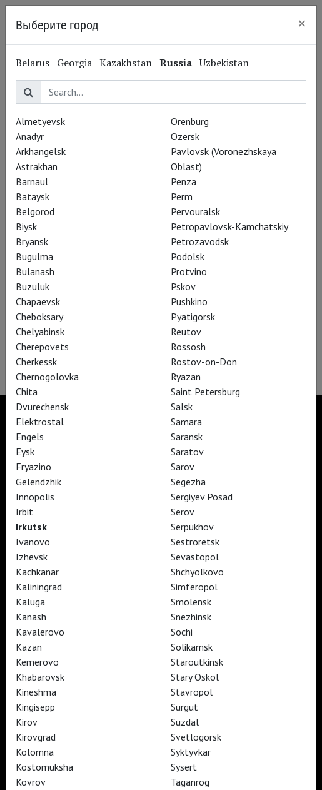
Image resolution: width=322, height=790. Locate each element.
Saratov (187, 451)
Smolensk (191, 601)
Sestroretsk (195, 541)
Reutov (186, 331)
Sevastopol (195, 556)
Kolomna (35, 752)
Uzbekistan (224, 62)
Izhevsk (32, 556)
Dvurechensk (42, 406)
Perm (182, 196)
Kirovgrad (36, 737)
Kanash (31, 616)
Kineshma (36, 692)
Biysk (26, 226)
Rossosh (188, 346)
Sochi (182, 631)
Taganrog (190, 782)
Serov (182, 511)
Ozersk (185, 136)
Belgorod (35, 211)
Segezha (188, 481)
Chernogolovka (47, 376)
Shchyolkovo (197, 571)
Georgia (74, 62)
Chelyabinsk (40, 331)
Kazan (29, 647)
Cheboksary (39, 316)
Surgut (184, 707)
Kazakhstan (125, 62)
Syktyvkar (191, 752)
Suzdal (185, 722)
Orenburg (190, 121)
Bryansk (32, 241)
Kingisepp (35, 707)
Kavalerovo (40, 631)
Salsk (182, 406)
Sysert (184, 767)
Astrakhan (37, 166)
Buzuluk (32, 286)
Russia (175, 62)
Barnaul (32, 181)
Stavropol (192, 692)
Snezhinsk (191, 616)
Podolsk (187, 256)
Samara (186, 421)
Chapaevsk (38, 301)
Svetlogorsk (196, 737)
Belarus (32, 62)
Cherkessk (36, 361)
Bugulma (34, 256)
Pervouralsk (195, 211)
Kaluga (30, 601)
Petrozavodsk (200, 241)
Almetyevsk (40, 121)
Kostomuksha (44, 767)
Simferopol (194, 586)
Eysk (25, 451)
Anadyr (30, 136)
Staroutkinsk (197, 662)
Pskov (183, 286)
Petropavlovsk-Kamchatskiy (229, 226)
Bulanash (35, 271)
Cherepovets (42, 346)
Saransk (187, 436)
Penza (183, 181)
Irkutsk (31, 526)
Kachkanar (37, 571)
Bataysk (32, 196)
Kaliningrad (39, 586)
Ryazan (186, 376)
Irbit (24, 511)
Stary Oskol (195, 677)
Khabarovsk (40, 677)
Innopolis (35, 496)
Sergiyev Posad (202, 496)
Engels (30, 436)
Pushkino (189, 301)
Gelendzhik (38, 481)
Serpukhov (192, 526)
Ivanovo (33, 541)
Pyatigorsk (193, 316)
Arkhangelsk (41, 151)
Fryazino (33, 466)
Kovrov (31, 782)
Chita (27, 391)
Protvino (189, 271)
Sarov (182, 466)
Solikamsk (192, 647)
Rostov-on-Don (204, 361)
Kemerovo (37, 662)
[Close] (302, 23)
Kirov (27, 722)
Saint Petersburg (205, 391)
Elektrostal (40, 421)
